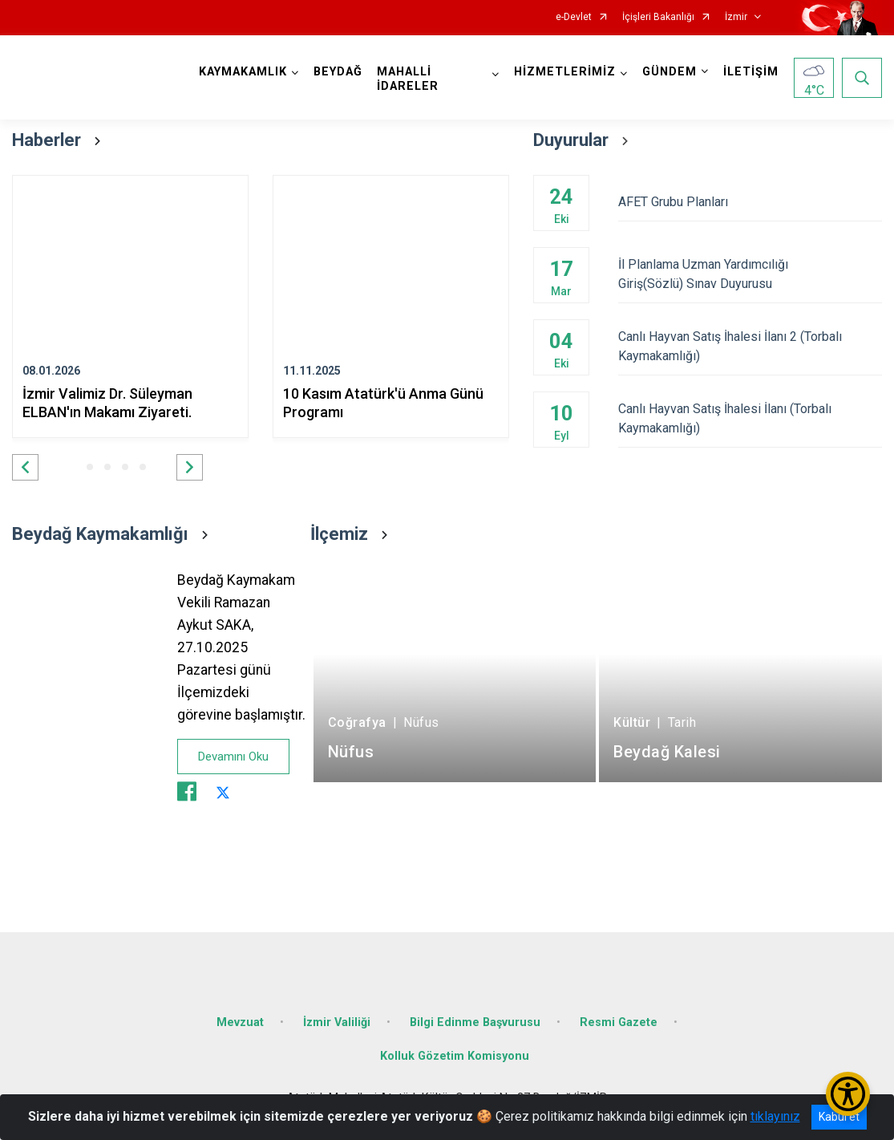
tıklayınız (775, 1116)
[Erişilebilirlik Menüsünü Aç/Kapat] (848, 1094)
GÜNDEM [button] (669, 72)
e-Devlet (574, 17)
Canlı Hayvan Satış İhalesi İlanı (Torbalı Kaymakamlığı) (750, 418)
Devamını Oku (233, 756)
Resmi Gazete (618, 1022)
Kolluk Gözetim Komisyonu (454, 1056)
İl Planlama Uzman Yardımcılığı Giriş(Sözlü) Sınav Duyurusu (750, 274)
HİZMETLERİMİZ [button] (565, 72)
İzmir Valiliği (336, 1022)
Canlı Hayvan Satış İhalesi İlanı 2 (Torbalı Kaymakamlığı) (750, 346)
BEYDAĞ (338, 72)
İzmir (736, 17)
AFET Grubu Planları (750, 201)
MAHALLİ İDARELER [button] (408, 79)
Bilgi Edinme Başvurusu (475, 1022)
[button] (25, 467)
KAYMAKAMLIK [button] (243, 72)
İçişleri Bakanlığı (658, 17)
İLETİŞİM (751, 72)
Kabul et (839, 1116)
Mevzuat (240, 1022)
